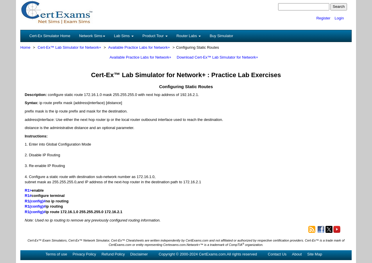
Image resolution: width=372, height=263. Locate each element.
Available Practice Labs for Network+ (139, 47)
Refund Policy (113, 254)
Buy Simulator (221, 36)
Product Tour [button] (155, 36)
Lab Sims (124, 36)
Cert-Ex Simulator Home (49, 36)
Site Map (314, 254)
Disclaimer (139, 254)
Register (323, 18)
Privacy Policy (84, 254)
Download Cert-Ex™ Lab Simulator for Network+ (217, 57)
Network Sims (92, 36)
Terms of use (56, 254)
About (297, 254)
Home (25, 47)
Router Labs (188, 36)
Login (339, 18)
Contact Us (277, 254)
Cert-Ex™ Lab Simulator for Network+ (69, 47)
